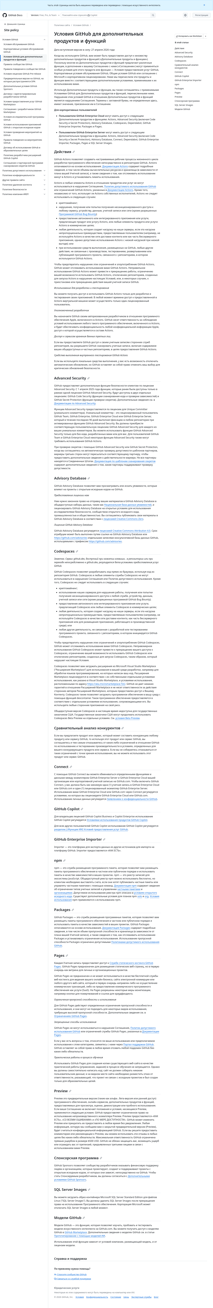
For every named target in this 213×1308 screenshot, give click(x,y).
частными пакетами (128, 889)
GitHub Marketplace (75, 1232)
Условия (80, 1297)
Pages (61, 955)
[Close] (204, 4)
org (147, 896)
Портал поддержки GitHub (138, 1044)
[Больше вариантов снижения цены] (205, 36)
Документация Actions (115, 166)
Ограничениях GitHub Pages (70, 1016)
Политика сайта (62, 25)
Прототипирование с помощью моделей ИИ (79, 1235)
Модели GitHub (69, 1217)
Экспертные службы (141, 1297)
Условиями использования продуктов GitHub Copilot (117, 820)
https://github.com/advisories (70, 537)
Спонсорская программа (78, 1157)
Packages (64, 909)
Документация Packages (116, 927)
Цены (126, 1297)
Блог (156, 1297)
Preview (62, 1090)
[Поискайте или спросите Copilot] (108, 15)
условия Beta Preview (128, 718)
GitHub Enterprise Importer (79, 839)
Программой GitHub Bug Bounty (77, 214)
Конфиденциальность (97, 1297)
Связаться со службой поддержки (72, 1278)
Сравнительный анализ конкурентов (89, 728)
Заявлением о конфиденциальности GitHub (132, 799)
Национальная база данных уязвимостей (127, 504)
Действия (64, 151)
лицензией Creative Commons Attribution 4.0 (125, 530)
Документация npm (125, 885)
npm (60, 860)
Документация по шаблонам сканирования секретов (124, 461)
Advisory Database (72, 478)
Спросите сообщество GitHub (70, 1274)
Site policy (11, 30)
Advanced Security (72, 378)
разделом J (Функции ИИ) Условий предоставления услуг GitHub (91, 829)
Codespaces (66, 551)
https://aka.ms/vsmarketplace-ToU (106, 684)
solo (139, 896)
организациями (63, 892)
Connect (63, 766)
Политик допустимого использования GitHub (130, 186)
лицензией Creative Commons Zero (123, 519)
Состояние (115, 1297)
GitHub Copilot (68, 808)
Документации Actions (120, 190)
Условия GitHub (81, 25)
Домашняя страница (14, 24)
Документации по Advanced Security (74, 403)
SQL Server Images (72, 1189)
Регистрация (201, 15)
